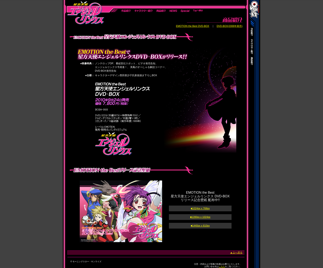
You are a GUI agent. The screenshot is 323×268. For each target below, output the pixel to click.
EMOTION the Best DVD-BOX (192, 26)
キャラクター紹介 (143, 11)
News (173, 11)
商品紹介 (160, 11)
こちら (222, 266)
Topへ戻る (197, 11)
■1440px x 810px (200, 225)
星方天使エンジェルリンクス (85, 12)
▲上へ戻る (236, 252)
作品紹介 (125, 11)
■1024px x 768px (200, 208)
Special (185, 11)
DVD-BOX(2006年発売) (229, 26)
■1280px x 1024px (200, 217)
